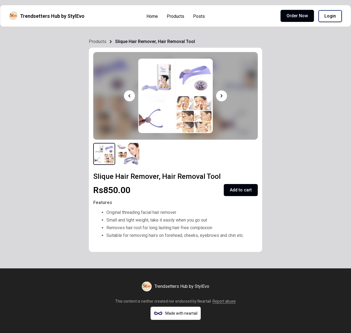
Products (175, 16)
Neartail (204, 301)
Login (330, 16)
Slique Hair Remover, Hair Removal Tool (155, 41)
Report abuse (224, 301)
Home (152, 16)
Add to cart (241, 190)
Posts (199, 16)
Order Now (297, 15)
